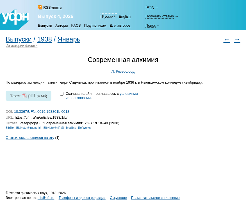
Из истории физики (21, 45)
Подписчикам (95, 25)
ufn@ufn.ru (46, 198)
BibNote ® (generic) (29, 127)
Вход (149, 7)
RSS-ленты (52, 7)
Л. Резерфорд (123, 71)
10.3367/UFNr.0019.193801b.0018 (41, 111)
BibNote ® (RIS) (54, 127)
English (125, 16)
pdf (31, 95)
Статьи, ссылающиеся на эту (30, 138)
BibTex (10, 127)
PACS (76, 25)
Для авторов (120, 25)
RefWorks (84, 127)
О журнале (118, 198)
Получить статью (159, 16)
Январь (69, 39)
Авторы (61, 25)
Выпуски (45, 25)
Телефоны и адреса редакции (82, 198)
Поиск (150, 25)
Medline (71, 127)
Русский (108, 16)
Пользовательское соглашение (155, 198)
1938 (44, 39)
